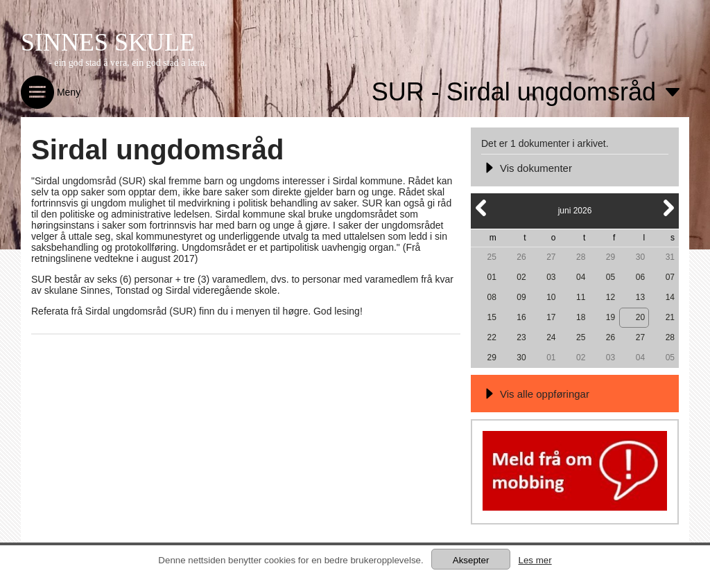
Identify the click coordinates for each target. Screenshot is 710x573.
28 (580, 257)
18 (580, 317)
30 (640, 257)
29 (610, 257)
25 (491, 257)
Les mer (534, 560)
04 (580, 277)
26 (521, 257)
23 (521, 337)
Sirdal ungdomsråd (157, 149)
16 (521, 317)
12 (610, 297)
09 (521, 297)
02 (521, 277)
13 (640, 297)
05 (610, 277)
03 (550, 277)
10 (550, 297)
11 (580, 297)
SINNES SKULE (108, 42)
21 (670, 317)
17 (550, 317)
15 (491, 317)
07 (670, 277)
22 (491, 337)
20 (640, 317)
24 (550, 337)
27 (550, 257)
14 (670, 297)
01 (491, 277)
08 (491, 297)
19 (610, 317)
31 (670, 257)
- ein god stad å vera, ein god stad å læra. (128, 63)
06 (640, 277)
